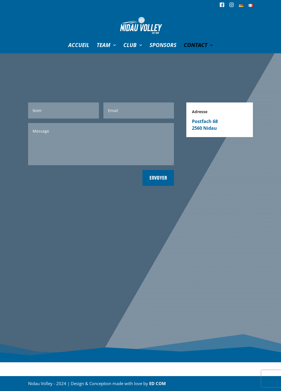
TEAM (103, 46)
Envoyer (158, 178)
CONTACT (195, 46)
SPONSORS (162, 46)
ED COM (157, 383)
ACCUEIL (78, 46)
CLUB (130, 46)
